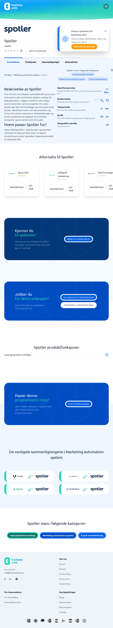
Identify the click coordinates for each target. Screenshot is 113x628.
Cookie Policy (65, 584)
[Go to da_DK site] (49, 621)
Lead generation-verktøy (83, 74)
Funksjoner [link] (30, 62)
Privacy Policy (65, 574)
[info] (21, 51)
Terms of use (64, 579)
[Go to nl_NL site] (70, 621)
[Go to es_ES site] (56, 621)
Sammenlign (17, 187)
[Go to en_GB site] (36, 621)
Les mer (31, 187)
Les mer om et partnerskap (78, 297)
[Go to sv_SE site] (77, 621)
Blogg (61, 597)
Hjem (9, 75)
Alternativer (71, 62)
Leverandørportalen (12, 602)
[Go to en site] (84, 621)
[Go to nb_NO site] (29, 621)
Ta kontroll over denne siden (78, 305)
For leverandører (11, 597)
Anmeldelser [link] (13, 62)
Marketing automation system (26, 75)
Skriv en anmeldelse (37, 51)
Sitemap (62, 612)
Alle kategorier (65, 607)
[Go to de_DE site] (42, 621)
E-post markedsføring (98, 79)
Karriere (62, 569)
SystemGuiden (65, 602)
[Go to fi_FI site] (63, 621)
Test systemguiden (78, 404)
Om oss (62, 564)
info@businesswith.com (14, 572)
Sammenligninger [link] (51, 62)
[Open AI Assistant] (16, 579)
